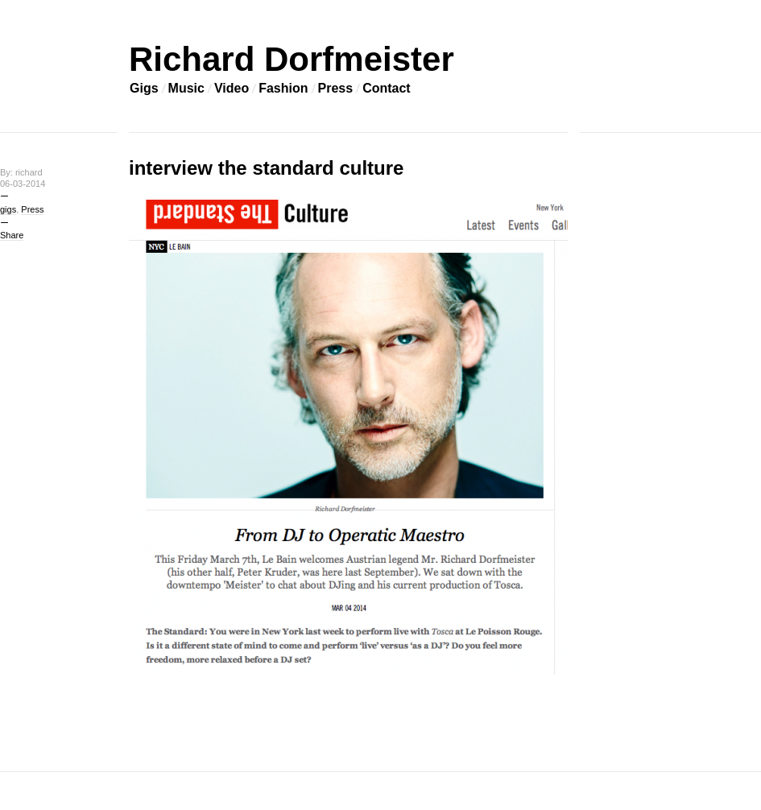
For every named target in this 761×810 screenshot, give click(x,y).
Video (231, 88)
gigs (8, 209)
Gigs (144, 88)
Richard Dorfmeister (291, 59)
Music (186, 88)
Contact (386, 88)
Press (336, 88)
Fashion (283, 88)
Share (11, 235)
